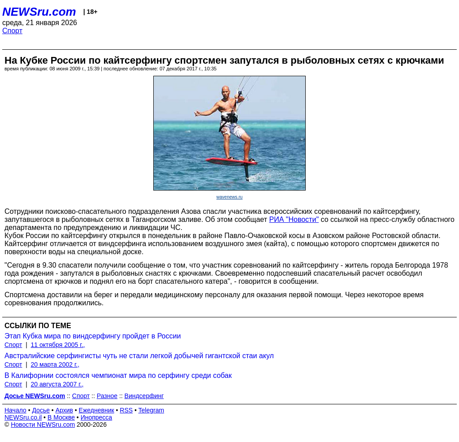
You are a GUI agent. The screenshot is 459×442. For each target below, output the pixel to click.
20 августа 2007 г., (57, 384)
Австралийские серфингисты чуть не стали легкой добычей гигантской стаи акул (139, 356)
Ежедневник (96, 410)
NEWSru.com (39, 11)
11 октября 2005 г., (58, 344)
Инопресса (97, 417)
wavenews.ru (229, 197)
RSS (126, 410)
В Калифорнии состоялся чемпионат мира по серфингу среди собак (118, 375)
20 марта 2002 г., (55, 364)
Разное (107, 395)
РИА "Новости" (294, 219)
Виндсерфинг (144, 395)
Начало (15, 410)
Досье (41, 410)
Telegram (152, 410)
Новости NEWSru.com (43, 424)
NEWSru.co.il (23, 417)
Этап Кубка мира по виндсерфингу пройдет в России (92, 336)
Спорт (12, 31)
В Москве (61, 417)
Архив (64, 410)
